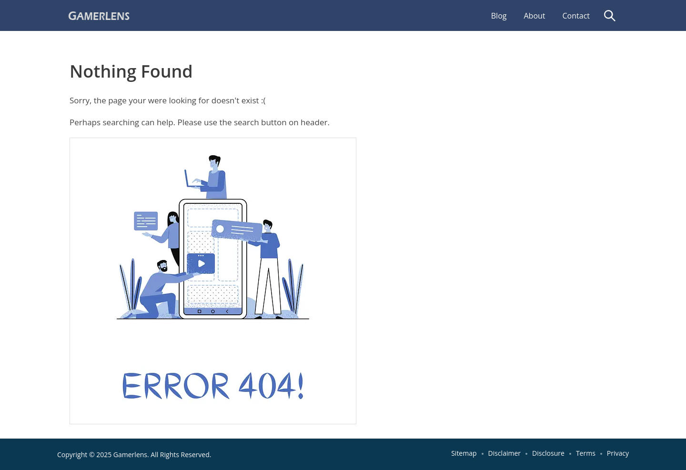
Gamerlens (130, 454)
